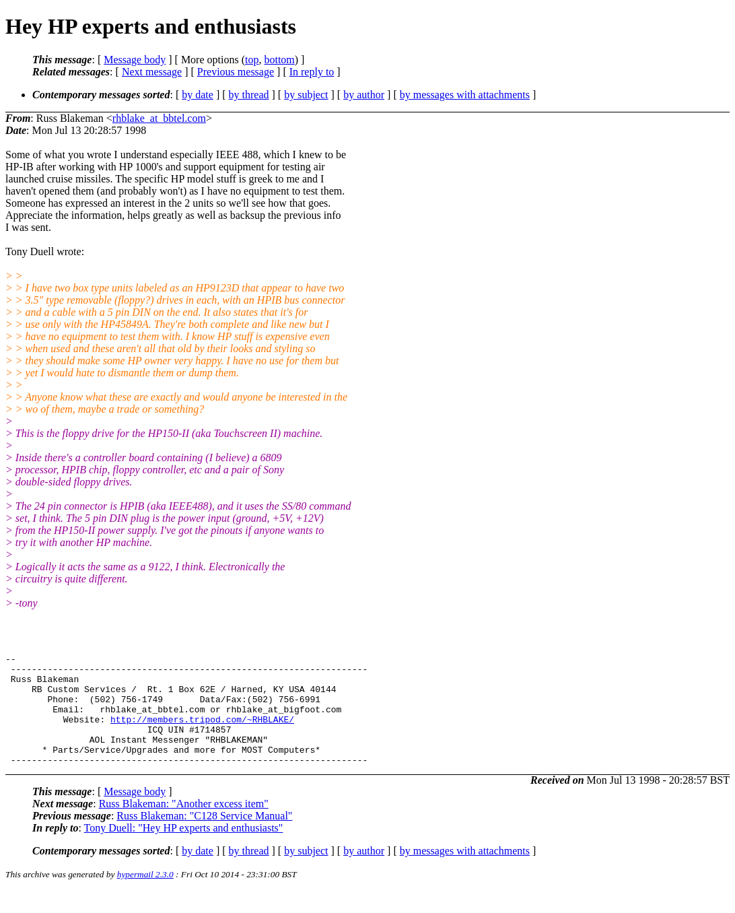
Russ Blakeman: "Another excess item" (184, 826)
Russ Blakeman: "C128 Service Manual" (204, 838)
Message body (135, 59)
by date (197, 94)
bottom (279, 59)
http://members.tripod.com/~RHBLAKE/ (202, 733)
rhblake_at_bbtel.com (159, 118)
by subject (306, 94)
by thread (249, 94)
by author (363, 94)
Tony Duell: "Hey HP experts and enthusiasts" (183, 850)
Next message (152, 71)
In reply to (312, 71)
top (251, 59)
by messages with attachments (465, 94)
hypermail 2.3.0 (145, 896)
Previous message (235, 71)
